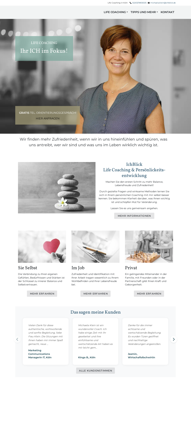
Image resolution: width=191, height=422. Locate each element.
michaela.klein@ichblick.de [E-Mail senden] (163, 3)
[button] (24, 12)
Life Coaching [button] (115, 12)
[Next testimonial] (173, 339)
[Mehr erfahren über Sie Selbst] (42, 294)
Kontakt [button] (167, 12)
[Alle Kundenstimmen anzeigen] (95, 371)
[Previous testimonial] (17, 339)
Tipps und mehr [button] (143, 12)
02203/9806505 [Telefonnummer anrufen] (139, 3)
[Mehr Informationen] (134, 216)
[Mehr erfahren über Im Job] (95, 294)
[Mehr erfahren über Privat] (149, 294)
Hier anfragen (47, 118)
